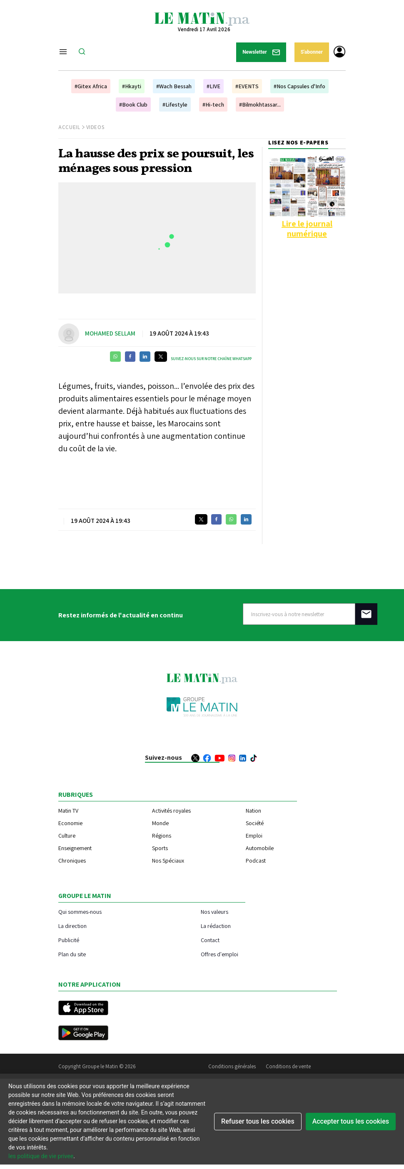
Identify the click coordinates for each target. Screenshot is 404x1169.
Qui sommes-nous (80, 911)
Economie (70, 823)
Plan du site (72, 954)
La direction (72, 925)
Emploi (254, 835)
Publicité (68, 939)
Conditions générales (232, 1066)
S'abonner (312, 52)
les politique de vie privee (40, 1156)
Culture (66, 835)
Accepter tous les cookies (350, 1121)
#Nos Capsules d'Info (299, 86)
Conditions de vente (288, 1066)
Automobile (260, 848)
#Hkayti (131, 86)
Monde (160, 823)
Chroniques (72, 860)
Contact (210, 939)
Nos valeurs (214, 911)
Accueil (69, 127)
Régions (161, 835)
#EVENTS (247, 86)
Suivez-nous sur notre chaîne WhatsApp (211, 358)
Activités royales (171, 810)
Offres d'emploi (219, 954)
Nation (253, 810)
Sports (160, 848)
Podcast (256, 860)
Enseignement (75, 848)
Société (255, 823)
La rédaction (216, 925)
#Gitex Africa (91, 86)
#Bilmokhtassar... (260, 104)
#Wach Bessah (174, 86)
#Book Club (133, 104)
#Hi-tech (213, 104)
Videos (95, 127)
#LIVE (213, 86)
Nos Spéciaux (168, 860)
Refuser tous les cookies (257, 1121)
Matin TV (68, 810)
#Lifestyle (174, 104)
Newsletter (261, 52)
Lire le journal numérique (307, 228)
